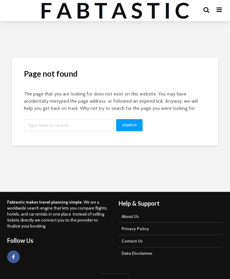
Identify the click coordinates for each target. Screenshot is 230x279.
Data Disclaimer (137, 253)
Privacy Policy (135, 228)
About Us (130, 216)
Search (129, 125)
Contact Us (132, 241)
